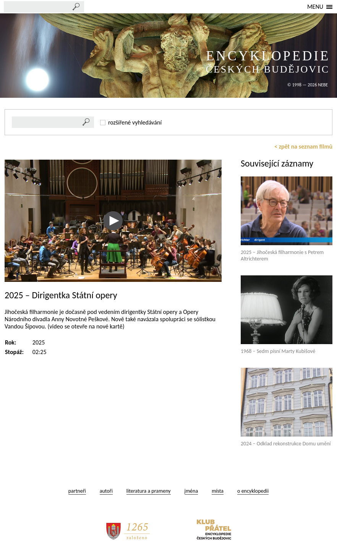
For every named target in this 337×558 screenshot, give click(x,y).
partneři (77, 491)
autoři (106, 491)
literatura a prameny (148, 491)
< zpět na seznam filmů (303, 146)
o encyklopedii (253, 491)
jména (191, 491)
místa (218, 491)
